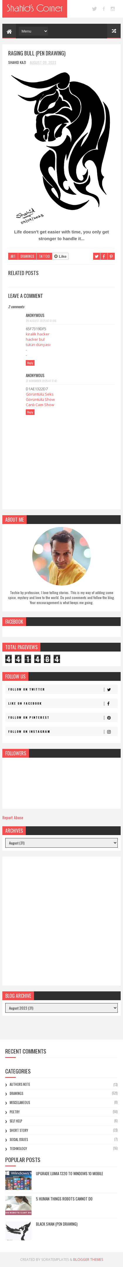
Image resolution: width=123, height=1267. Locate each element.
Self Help (16, 1121)
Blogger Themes (88, 1259)
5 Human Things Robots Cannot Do (64, 1199)
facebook (104, 9)
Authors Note (20, 1084)
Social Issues (19, 1139)
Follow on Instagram (62, 731)
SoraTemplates (55, 1259)
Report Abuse (12, 817)
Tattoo (44, 256)
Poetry (15, 1112)
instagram (113, 9)
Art (13, 256)
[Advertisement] (61, 921)
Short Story (19, 1130)
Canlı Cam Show (40, 404)
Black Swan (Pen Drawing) (57, 1224)
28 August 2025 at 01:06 (41, 320)
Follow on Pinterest (62, 717)
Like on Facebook (62, 703)
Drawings (27, 256)
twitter (94, 9)
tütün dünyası (38, 344)
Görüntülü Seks (40, 394)
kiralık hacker (37, 334)
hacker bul (35, 339)
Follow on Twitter (62, 689)
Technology (18, 1148)
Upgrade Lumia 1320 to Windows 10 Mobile (69, 1173)
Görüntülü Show (40, 399)
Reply (30, 363)
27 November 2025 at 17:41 (41, 381)
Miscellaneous (20, 1102)
